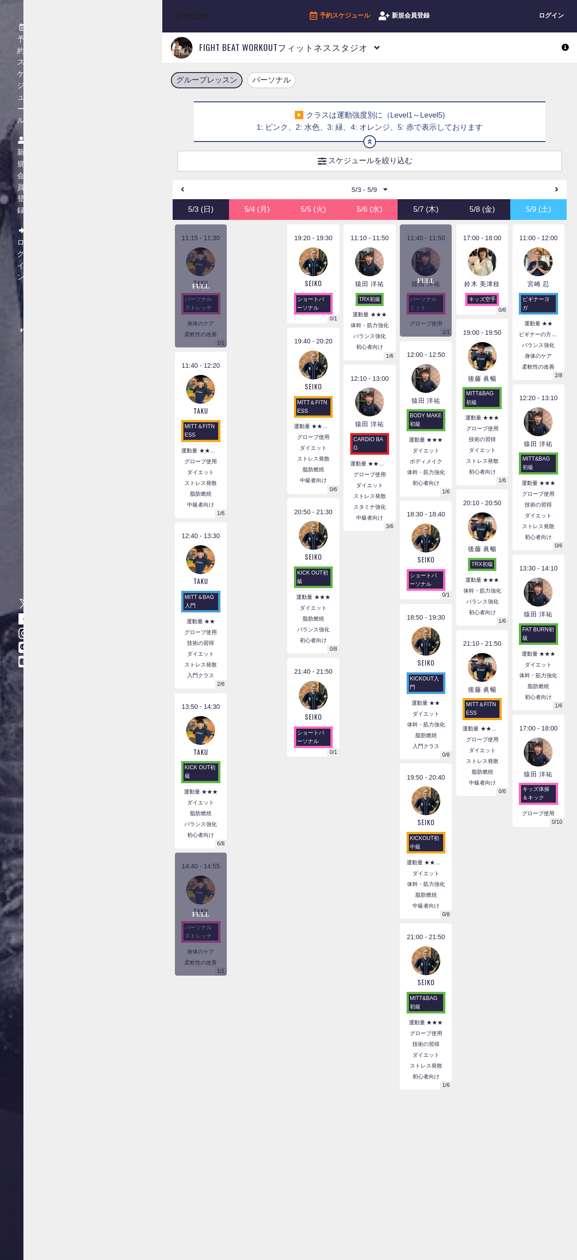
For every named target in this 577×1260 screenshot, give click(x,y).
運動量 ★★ (201, 628)
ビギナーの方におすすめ (538, 341)
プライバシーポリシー (109, 121)
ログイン (551, 15)
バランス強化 (200, 831)
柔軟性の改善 (200, 341)
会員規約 (90, 107)
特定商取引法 (97, 136)
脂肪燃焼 (200, 501)
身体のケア (200, 330)
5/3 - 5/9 (369, 196)
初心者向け (200, 842)
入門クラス (200, 682)
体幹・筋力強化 (370, 332)
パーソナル (271, 81)
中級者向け (200, 512)
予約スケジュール (340, 16)
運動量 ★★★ (201, 799)
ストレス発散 (200, 490)
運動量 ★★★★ (200, 458)
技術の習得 (200, 650)
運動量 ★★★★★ (369, 471)
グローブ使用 (200, 469)
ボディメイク (426, 469)
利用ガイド (94, 151)
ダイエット (200, 479)
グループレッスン (207, 81)
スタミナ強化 (369, 514)
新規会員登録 (404, 16)
